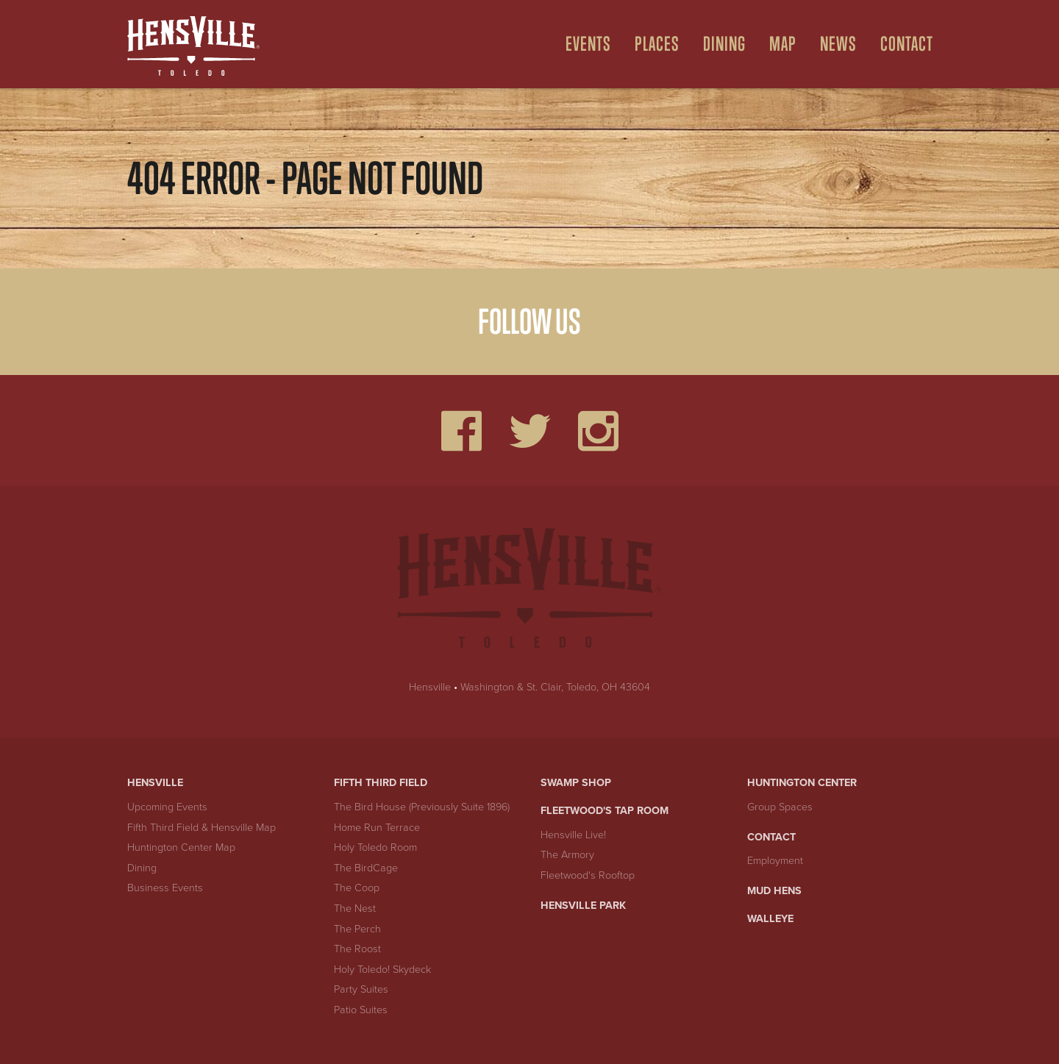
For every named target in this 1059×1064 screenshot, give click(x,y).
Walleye (770, 919)
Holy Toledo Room (375, 847)
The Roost (357, 949)
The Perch (357, 929)
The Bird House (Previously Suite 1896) (422, 807)
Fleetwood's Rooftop (588, 875)
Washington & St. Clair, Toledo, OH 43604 (555, 687)
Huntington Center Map (181, 847)
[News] (832, 44)
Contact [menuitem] (906, 43)
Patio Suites (361, 1010)
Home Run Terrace (377, 827)
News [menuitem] (838, 43)
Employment (775, 860)
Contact (771, 837)
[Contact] (901, 44)
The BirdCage (366, 868)
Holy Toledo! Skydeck (382, 969)
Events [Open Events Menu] (588, 43)
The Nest (355, 908)
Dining (142, 868)
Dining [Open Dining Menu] (724, 43)
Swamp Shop (576, 782)
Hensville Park (583, 905)
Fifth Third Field (380, 782)
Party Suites (361, 989)
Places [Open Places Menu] (657, 43)
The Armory (567, 855)
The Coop (356, 888)
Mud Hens (774, 891)
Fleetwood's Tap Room (604, 810)
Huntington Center (802, 782)
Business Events (165, 888)
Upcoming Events (167, 807)
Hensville (430, 687)
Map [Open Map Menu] (782, 43)
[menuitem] (582, 44)
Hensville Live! (573, 835)
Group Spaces (780, 807)
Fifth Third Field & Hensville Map (201, 827)
